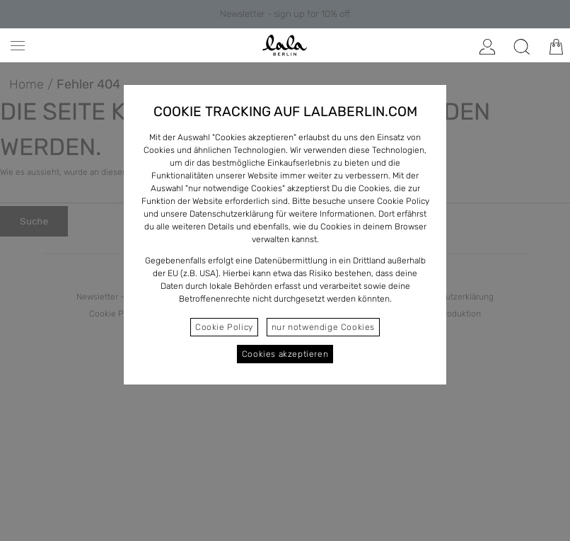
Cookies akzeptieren (285, 354)
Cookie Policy (224, 327)
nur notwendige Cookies (323, 327)
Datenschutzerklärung (232, 214)
